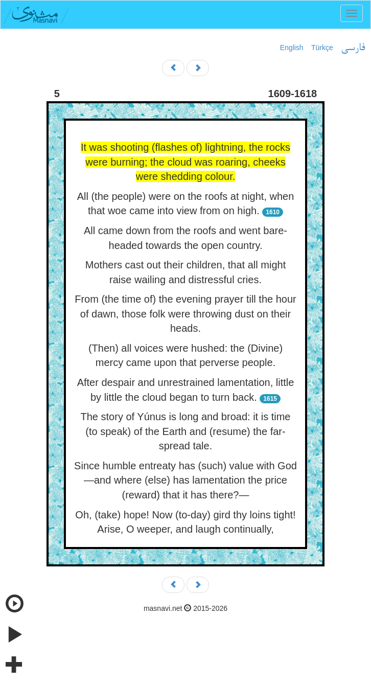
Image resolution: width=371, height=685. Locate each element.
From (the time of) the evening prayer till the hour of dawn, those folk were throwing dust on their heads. (185, 313)
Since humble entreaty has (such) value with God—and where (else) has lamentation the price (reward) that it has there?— (185, 480)
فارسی (353, 48)
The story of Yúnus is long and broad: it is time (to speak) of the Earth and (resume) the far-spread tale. (186, 431)
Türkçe (322, 47)
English (292, 47)
